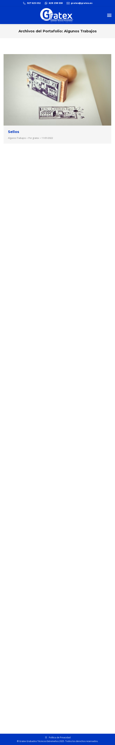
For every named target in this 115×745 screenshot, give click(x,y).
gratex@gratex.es (79, 3)
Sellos (13, 132)
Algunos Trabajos (17, 138)
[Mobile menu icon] (109, 15)
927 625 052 (32, 3)
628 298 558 (53, 3)
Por (33, 138)
